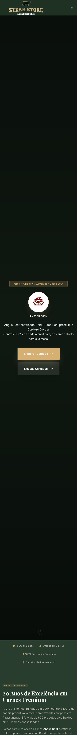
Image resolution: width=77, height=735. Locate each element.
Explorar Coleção (38, 353)
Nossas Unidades (38, 368)
